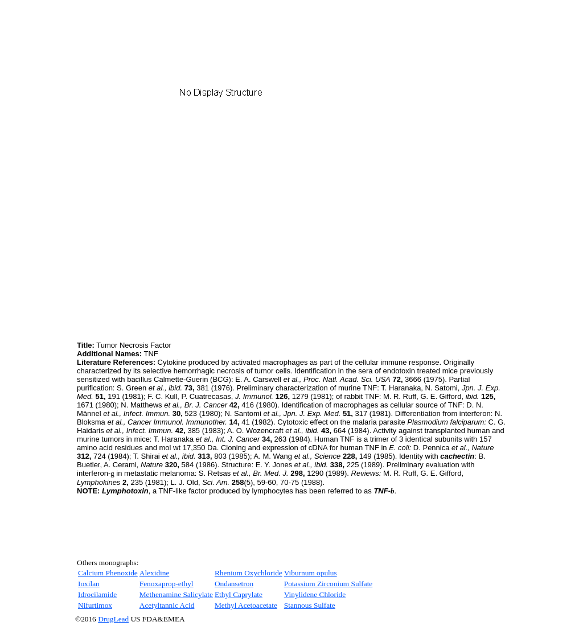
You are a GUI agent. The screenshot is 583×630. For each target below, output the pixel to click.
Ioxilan (89, 583)
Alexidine (154, 573)
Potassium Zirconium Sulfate (328, 583)
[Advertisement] (172, 259)
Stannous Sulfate (309, 605)
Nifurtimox (95, 605)
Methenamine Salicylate (176, 594)
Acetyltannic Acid (167, 605)
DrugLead (113, 619)
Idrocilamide (97, 594)
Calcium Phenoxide (108, 573)
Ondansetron (234, 583)
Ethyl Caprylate (238, 594)
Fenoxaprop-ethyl (166, 583)
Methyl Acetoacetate (246, 605)
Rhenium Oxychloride (248, 573)
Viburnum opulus (310, 573)
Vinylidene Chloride (315, 594)
